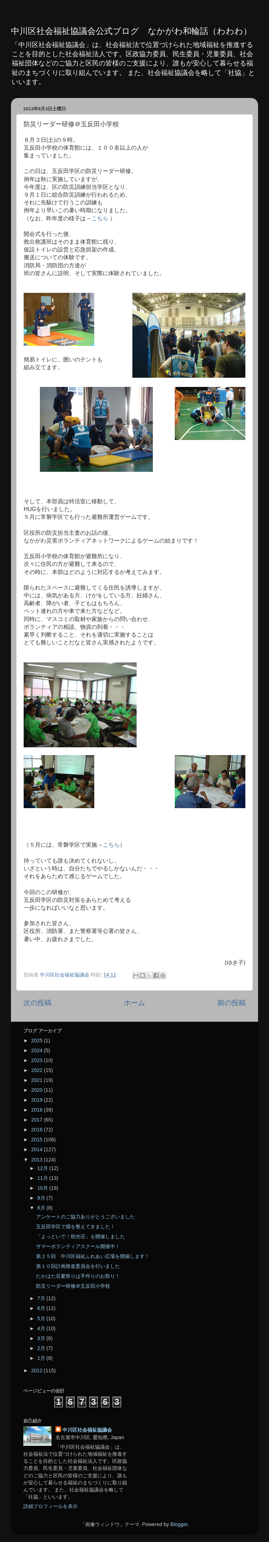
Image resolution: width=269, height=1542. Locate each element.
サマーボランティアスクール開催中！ (78, 1246)
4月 (42, 1328)
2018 (37, 1110)
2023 (37, 1060)
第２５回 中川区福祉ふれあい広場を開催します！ (93, 1256)
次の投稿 (37, 1003)
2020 (37, 1090)
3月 (42, 1338)
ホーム (134, 1003)
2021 (37, 1080)
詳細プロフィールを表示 (50, 1506)
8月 (42, 1208)
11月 (43, 1178)
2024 (37, 1050)
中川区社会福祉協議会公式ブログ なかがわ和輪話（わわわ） (131, 31)
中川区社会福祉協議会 (87, 1430)
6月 (42, 1308)
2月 (42, 1348)
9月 (42, 1198)
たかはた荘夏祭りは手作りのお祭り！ (78, 1276)
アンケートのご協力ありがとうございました (85, 1216)
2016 (37, 1129)
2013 (37, 1160)
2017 (37, 1120)
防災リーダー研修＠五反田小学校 (73, 1286)
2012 (37, 1370)
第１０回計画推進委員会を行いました (78, 1266)
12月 (43, 1168)
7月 (42, 1298)
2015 (37, 1139)
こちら (99, 218)
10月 (43, 1188)
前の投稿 (231, 1003)
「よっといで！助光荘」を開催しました (80, 1236)
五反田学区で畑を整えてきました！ (75, 1226)
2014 (37, 1149)
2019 (37, 1100)
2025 (37, 1040)
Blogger (179, 1524)
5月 (42, 1318)
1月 (42, 1358)
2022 (37, 1070)
